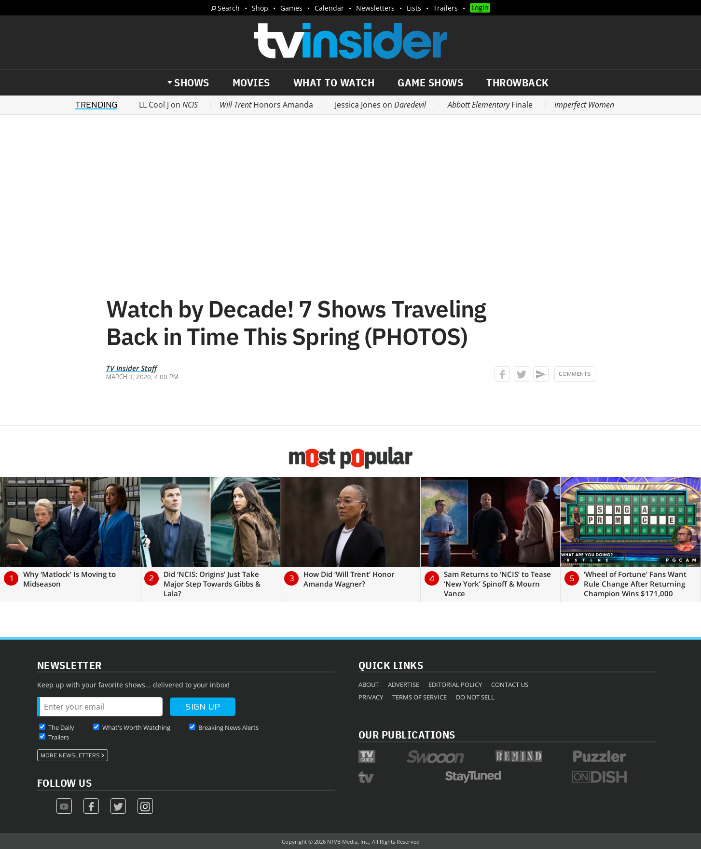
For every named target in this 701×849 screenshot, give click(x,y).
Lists (414, 8)
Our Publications (406, 734)
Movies (251, 82)
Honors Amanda (266, 104)
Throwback (517, 82)
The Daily (61, 727)
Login (480, 7)
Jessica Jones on (380, 104)
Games (291, 8)
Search (229, 8)
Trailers (445, 8)
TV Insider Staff (131, 368)
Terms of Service (419, 697)
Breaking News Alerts (228, 727)
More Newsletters (70, 755)
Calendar (329, 8)
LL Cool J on (168, 104)
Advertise (403, 684)
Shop (260, 8)
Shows (191, 82)
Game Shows (430, 82)
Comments (575, 373)
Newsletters (375, 8)
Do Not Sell (475, 697)
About (368, 684)
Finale (490, 104)
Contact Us (509, 684)
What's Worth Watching (136, 727)
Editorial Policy (455, 684)
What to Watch (334, 82)
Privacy (370, 697)
